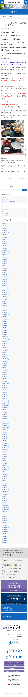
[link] (14, 643)
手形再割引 (6, 213)
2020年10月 (6, 339)
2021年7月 (6, 323)
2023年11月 (6, 276)
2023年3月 (6, 289)
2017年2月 (6, 420)
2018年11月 (6, 381)
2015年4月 (6, 460)
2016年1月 (6, 443)
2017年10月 (6, 405)
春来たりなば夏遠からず (9, 201)
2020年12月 (6, 336)
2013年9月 (6, 494)
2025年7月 (6, 239)
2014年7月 (6, 476)
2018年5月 (6, 392)
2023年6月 (6, 283)
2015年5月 (6, 458)
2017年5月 (6, 414)
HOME (4, 16)
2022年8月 (6, 299)
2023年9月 (6, 279)
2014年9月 (6, 473)
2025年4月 (6, 245)
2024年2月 (6, 270)
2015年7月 (6, 454)
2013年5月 (6, 500)
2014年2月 (6, 485)
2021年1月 (6, 334)
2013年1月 (6, 504)
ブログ (19, 178)
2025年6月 (6, 241)
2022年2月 (6, 310)
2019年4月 (6, 372)
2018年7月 (6, 389)
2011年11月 (6, 529)
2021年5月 (6, 327)
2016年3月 (6, 440)
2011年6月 (6, 538)
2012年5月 (6, 518)
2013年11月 (6, 491)
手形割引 (5, 215)
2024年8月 (6, 259)
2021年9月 (6, 319)
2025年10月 (6, 234)
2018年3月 (6, 396)
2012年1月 (6, 525)
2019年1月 (6, 378)
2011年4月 (6, 542)
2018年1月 (6, 400)
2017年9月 (6, 407)
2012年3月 (6, 522)
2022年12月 (6, 292)
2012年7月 (6, 515)
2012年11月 (6, 507)
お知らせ (15, 178)
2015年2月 (6, 463)
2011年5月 (6, 540)
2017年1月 (6, 422)
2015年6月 (6, 456)
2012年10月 (6, 509)
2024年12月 (6, 252)
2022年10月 (6, 296)
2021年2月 (6, 332)
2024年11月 (6, 254)
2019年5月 (6, 370)
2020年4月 (6, 350)
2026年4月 (6, 223)
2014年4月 (6, 482)
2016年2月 (6, 442)
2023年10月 (6, 278)
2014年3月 (6, 483)
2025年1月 (6, 250)
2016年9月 (6, 429)
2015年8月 (6, 453)
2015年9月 (6, 451)
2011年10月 (6, 531)
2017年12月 (6, 402)
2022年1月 (6, 312)
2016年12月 (6, 423)
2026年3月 (6, 225)
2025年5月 (6, 243)
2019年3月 (6, 374)
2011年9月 (6, 533)
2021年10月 (6, 318)
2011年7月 (6, 536)
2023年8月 (6, 281)
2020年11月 (6, 338)
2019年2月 (6, 376)
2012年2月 (6, 524)
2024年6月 (6, 263)
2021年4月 (6, 329)
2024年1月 (6, 272)
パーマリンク (24, 178)
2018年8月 (6, 387)
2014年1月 (6, 487)
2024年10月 (6, 256)
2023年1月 (6, 290)
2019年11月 (6, 360)
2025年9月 (6, 236)
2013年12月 (6, 489)
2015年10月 (6, 449)
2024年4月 (6, 267)
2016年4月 (6, 438)
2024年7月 (6, 261)
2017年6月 (6, 412)
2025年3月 (6, 247)
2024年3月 (6, 268)
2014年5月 (6, 480)
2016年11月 (6, 425)
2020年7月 (6, 345)
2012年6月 (6, 516)
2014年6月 (6, 478)
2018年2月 (6, 398)
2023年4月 (6, 287)
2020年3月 (6, 352)
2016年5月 (6, 436)
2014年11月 (6, 469)
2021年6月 (6, 325)
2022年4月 (6, 307)
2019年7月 (6, 367)
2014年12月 (6, 467)
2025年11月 (6, 232)
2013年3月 (6, 502)
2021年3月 (6, 330)
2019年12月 (6, 358)
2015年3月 (6, 462)
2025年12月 (6, 230)
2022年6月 (6, 303)
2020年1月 (6, 356)
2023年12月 (6, 274)
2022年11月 (6, 294)
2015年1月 (6, 465)
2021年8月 (6, 321)
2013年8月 (6, 496)
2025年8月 (6, 237)
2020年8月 (6, 343)
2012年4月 (6, 520)
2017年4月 (6, 416)
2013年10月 (6, 493)
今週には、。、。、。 (8, 199)
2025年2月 (6, 248)
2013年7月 (6, 498)
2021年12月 (6, 314)
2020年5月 (6, 349)
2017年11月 (6, 403)
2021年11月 (6, 316)
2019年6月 (6, 369)
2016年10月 (6, 427)
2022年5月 (6, 305)
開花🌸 (5, 197)
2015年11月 (6, 447)
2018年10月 (6, 383)
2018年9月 (6, 385)
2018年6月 (6, 391)
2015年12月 (6, 445)
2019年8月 (6, 365)
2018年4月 (6, 394)
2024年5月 (6, 265)
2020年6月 (6, 347)
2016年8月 (6, 431)
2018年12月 (6, 380)
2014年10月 (6, 471)
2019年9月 (6, 363)
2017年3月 (6, 418)
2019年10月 (6, 361)
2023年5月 (6, 285)
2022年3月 (6, 309)
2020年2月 (6, 354)
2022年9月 (6, 298)
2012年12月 (6, 505)
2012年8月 (6, 513)
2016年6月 (6, 434)
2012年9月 (6, 511)
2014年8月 (6, 474)
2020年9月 (6, 341)
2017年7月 (6, 411)
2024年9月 (6, 257)
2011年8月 (6, 535)
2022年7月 (6, 301)
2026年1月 (6, 228)
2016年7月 (6, 432)
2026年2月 (6, 226)
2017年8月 (6, 409)
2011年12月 (6, 527)
